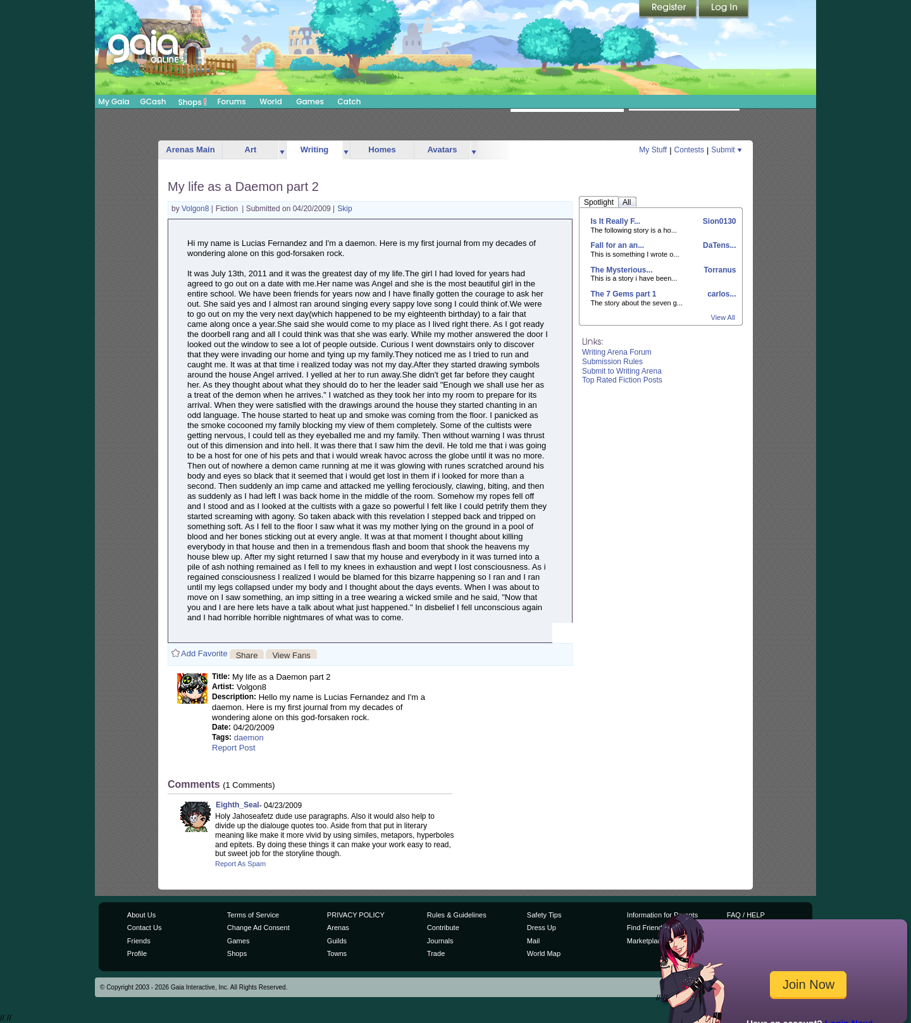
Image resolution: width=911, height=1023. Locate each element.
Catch (349, 101)
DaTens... (718, 245)
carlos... (720, 294)
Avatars (442, 149)
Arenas (338, 927)
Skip (344, 208)
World (270, 101)
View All (723, 317)
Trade (436, 953)
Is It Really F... (616, 221)
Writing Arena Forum (617, 352)
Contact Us (144, 927)
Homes (381, 149)
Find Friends (646, 927)
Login (723, 9)
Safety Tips (544, 915)
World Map (544, 953)
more (282, 150)
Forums (231, 101)
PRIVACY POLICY (356, 915)
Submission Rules (612, 361)
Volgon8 (196, 208)
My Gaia (113, 101)
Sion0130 (718, 221)
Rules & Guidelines (456, 915)
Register (668, 9)
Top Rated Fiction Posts (622, 380)
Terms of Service (253, 915)
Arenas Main (190, 149)
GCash (153, 101)
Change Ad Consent (258, 927)
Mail (533, 941)
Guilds (337, 941)
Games (310, 101)
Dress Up (541, 927)
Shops (192, 101)
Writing (315, 149)
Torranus (719, 270)
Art (251, 149)
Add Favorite (204, 653)
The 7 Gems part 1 (624, 294)
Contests (689, 149)
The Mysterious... (622, 270)
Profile (137, 953)
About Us (141, 915)
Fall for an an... (618, 245)
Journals (440, 941)
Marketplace (646, 941)
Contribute (443, 927)
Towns (337, 953)
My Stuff (653, 149)
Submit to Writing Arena (622, 371)
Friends (139, 941)
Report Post (234, 747)
